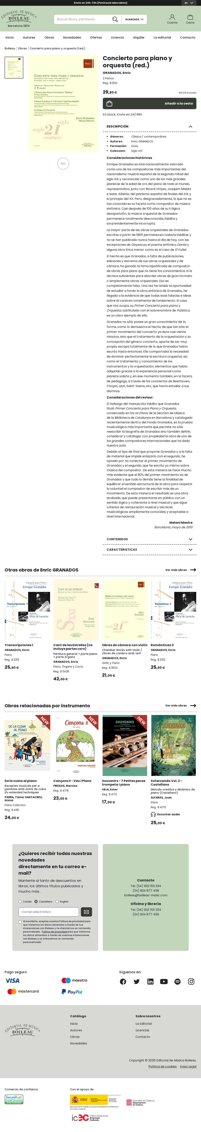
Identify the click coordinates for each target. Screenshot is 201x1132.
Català (27, 901)
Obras (49, 37)
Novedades (72, 37)
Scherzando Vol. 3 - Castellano (166, 783)
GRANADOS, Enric (117, 73)
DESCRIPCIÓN (117, 126)
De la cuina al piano (21, 781)
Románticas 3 (162, 645)
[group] (63, 103)
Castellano (45, 901)
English (64, 901)
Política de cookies (162, 1066)
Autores (29, 37)
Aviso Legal (188, 1066)
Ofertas (96, 37)
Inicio (10, 37)
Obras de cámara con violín (124, 645)
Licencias (142, 1030)
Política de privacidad (54, 931)
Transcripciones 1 (19, 645)
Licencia (117, 37)
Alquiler (139, 37)
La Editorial (144, 1023)
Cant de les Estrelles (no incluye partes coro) (73, 647)
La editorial (162, 37)
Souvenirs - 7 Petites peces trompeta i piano (123, 783)
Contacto (187, 37)
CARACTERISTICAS (122, 549)
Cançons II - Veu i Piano (72, 781)
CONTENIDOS (117, 539)
